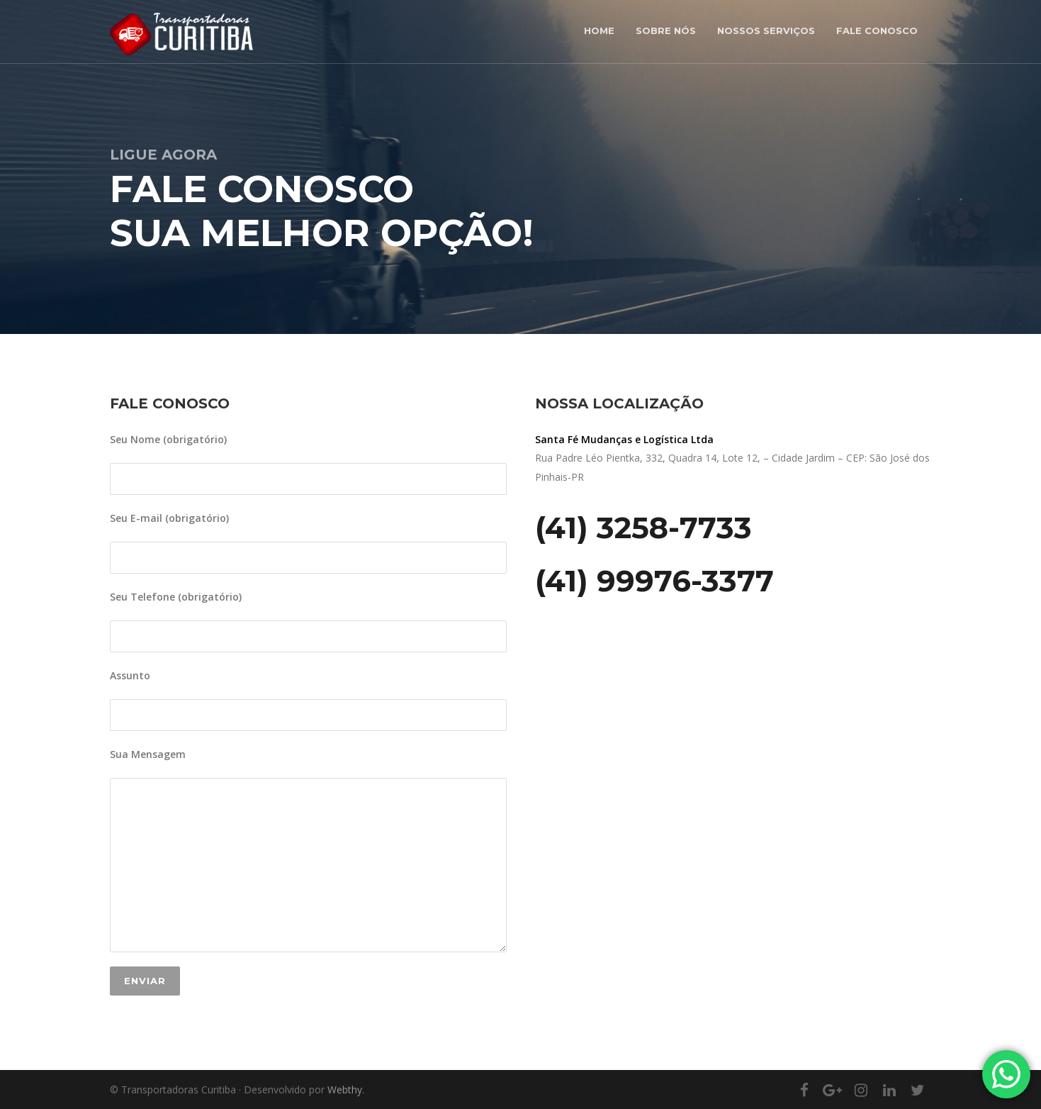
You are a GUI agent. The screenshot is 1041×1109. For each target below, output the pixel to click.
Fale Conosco (877, 30)
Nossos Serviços (766, 30)
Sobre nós (666, 30)
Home (599, 30)
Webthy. (345, 1089)
